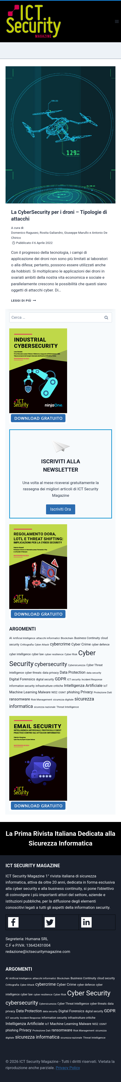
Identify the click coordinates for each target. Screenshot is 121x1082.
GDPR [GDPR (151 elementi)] (60, 679)
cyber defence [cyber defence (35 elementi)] (101, 644)
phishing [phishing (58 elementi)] (73, 692)
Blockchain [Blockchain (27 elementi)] (67, 638)
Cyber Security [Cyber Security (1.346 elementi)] (88, 993)
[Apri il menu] (116, 21)
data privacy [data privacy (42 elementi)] (51, 672)
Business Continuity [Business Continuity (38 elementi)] (87, 638)
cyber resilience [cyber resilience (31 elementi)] (54, 654)
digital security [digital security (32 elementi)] (45, 679)
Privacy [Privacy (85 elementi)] (87, 692)
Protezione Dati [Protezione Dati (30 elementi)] (103, 692)
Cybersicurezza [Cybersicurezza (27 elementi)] (76, 665)
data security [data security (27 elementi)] (94, 672)
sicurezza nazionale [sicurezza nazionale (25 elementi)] (44, 707)
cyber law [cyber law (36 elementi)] (38, 654)
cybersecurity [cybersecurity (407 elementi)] (50, 664)
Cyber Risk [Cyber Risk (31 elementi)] (71, 654)
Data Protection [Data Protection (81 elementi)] (72, 672)
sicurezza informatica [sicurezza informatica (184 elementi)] (37, 1037)
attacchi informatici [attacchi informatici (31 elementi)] (48, 638)
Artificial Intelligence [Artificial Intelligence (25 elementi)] (24, 638)
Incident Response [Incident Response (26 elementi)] (92, 679)
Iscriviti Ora (60, 509)
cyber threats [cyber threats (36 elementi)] (33, 672)
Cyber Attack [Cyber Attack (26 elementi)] (42, 644)
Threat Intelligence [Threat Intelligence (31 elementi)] (67, 707)
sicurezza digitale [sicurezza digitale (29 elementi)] (63, 699)
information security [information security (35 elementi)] (22, 686)
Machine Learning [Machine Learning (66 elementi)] (23, 692)
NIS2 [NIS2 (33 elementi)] (55, 692)
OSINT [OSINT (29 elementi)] (62, 692)
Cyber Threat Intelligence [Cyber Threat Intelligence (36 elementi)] (73, 1003)
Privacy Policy (68, 1067)
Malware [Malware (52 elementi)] (44, 692)
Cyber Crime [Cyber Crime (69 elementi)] (81, 644)
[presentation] (60, 134)
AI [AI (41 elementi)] (10, 638)
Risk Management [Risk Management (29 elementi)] (41, 699)
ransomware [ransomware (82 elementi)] (19, 699)
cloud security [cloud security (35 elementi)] (106, 978)
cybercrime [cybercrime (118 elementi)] (60, 644)
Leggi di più (23, 300)
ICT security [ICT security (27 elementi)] (74, 679)
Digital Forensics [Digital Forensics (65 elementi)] (22, 679)
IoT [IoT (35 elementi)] (105, 686)
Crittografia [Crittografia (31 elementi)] (27, 644)
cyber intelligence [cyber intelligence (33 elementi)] (20, 654)
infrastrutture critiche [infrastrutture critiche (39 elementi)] (49, 686)
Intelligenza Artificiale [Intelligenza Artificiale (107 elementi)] (83, 685)
